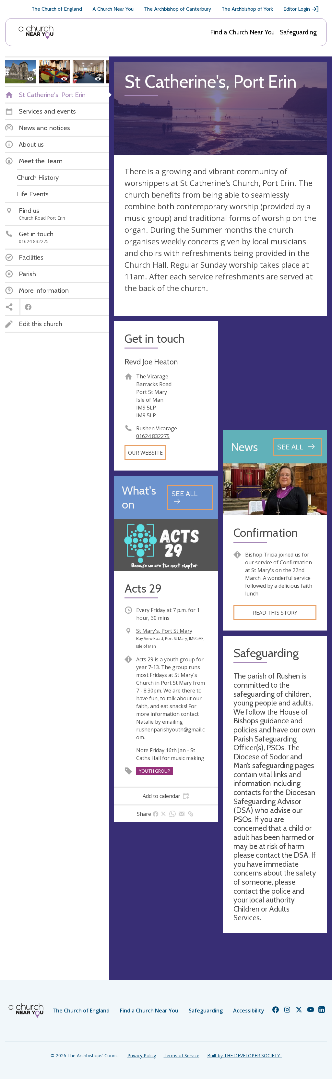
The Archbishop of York (247, 9)
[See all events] (190, 497)
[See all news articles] (297, 447)
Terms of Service (181, 1055)
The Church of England (56, 9)
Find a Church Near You (242, 32)
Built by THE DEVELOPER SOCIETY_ (244, 1055)
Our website (145, 452)
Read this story (275, 612)
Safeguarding (298, 32)
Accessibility (248, 1010)
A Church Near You (113, 9)
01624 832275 (153, 436)
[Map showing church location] (275, 373)
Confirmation (265, 533)
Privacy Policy (141, 1055)
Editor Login (301, 9)
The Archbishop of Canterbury (177, 9)
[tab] (166, 796)
